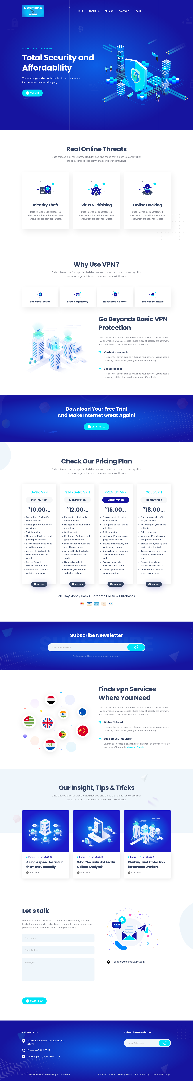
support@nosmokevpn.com (129, 961)
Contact (124, 11)
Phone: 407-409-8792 (38, 1050)
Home (80, 11)
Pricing (109, 11)
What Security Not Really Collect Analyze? (96, 864)
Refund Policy (142, 1074)
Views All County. (135, 747)
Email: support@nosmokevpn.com (44, 1056)
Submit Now (34, 1001)
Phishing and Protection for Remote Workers (146, 864)
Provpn (30, 857)
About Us (94, 11)
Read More (33, 872)
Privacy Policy (125, 1074)
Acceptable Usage (162, 1074)
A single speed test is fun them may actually (44, 864)
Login (137, 11)
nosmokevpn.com (40, 1074)
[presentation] (42, 990)
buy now (39, 584)
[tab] (40, 297)
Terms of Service (106, 1074)
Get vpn (32, 93)
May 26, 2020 (45, 857)
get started (96, 426)
